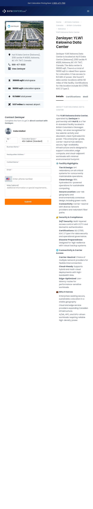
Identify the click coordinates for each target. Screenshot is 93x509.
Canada (59, 25)
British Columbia (74, 25)
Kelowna (62, 29)
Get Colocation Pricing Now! (46, 3)
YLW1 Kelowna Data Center (68, 32)
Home (58, 22)
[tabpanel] (72, 216)
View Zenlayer (18, 68)
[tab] (59, 98)
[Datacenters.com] (14, 11)
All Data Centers (72, 22)
